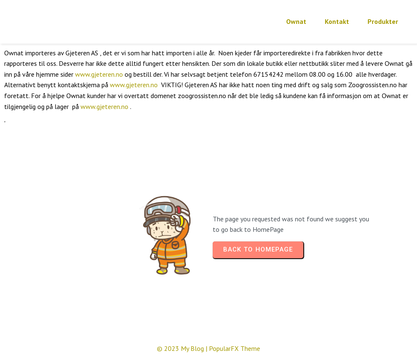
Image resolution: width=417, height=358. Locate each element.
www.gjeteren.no (99, 74)
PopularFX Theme (234, 348)
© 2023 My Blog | (183, 348)
